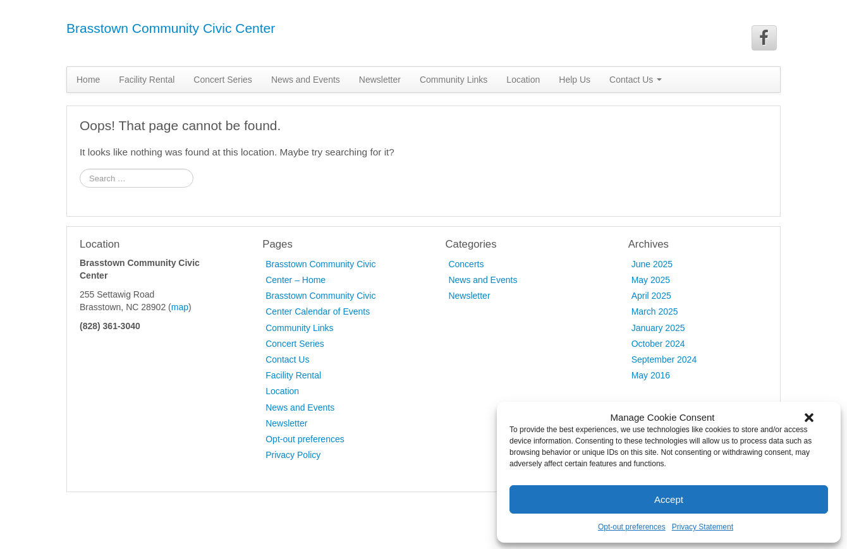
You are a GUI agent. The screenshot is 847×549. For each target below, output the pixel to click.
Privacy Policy (292, 455)
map (179, 307)
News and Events (305, 80)
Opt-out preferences (632, 526)
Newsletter (380, 80)
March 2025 (654, 311)
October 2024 (658, 344)
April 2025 (651, 296)
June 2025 (652, 264)
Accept (668, 499)
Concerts (466, 264)
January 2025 (658, 328)
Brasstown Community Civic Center (170, 28)
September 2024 (664, 359)
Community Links (453, 80)
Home (88, 80)
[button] (809, 417)
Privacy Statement (702, 526)
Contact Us (635, 80)
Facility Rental (146, 80)
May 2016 (650, 375)
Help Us (574, 80)
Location (523, 80)
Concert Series (222, 80)
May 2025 (650, 280)
